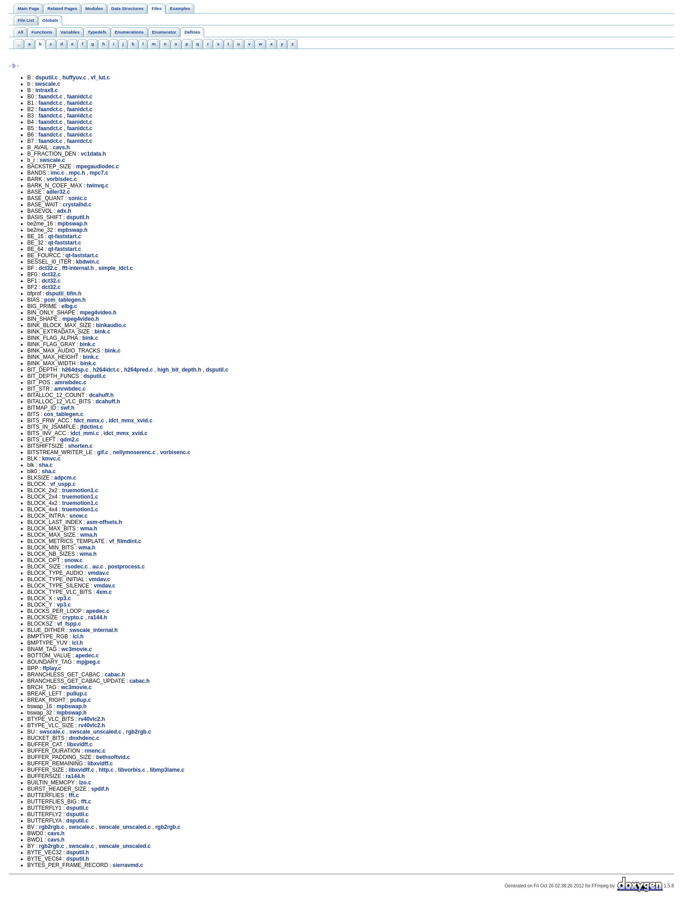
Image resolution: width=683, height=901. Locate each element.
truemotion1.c (80, 490)
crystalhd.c (77, 204)
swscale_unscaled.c (95, 732)
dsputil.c (46, 77)
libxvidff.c (80, 744)
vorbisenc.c (175, 452)
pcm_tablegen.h (64, 300)
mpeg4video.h (98, 312)
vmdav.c (98, 573)
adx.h (64, 211)
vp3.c (64, 598)
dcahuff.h (101, 395)
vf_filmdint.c (125, 541)
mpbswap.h (73, 223)
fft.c (74, 795)
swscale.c (47, 84)
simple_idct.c (115, 268)
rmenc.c (94, 751)
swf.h (67, 408)
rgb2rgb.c (138, 732)
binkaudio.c (111, 325)
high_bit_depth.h (179, 370)
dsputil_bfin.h (64, 293)
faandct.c (51, 96)
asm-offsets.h (104, 522)
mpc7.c (98, 173)
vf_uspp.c (63, 484)
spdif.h (100, 789)
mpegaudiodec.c (97, 166)
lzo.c (85, 782)
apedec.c (97, 611)
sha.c (46, 465)
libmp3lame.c (167, 770)
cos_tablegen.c (64, 414)
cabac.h (115, 674)
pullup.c (76, 693)
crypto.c (73, 617)
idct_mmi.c (84, 433)
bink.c (102, 331)
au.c (97, 566)
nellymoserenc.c (134, 452)
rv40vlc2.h (92, 719)
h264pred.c (138, 370)
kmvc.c (51, 458)
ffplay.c (52, 668)
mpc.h (77, 173)
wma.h (88, 528)
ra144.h (97, 617)
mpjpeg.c (88, 662)
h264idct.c (106, 370)
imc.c (57, 173)
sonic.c (77, 198)
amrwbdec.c (70, 382)
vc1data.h (93, 154)
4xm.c (104, 592)
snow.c (78, 516)
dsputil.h (77, 217)
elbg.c (69, 306)
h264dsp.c (75, 370)
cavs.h (61, 147)
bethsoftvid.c (113, 757)
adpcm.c (65, 478)
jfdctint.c (91, 427)
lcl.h (78, 636)
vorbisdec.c (62, 179)
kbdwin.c (87, 262)
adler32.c (58, 192)
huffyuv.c (74, 77)
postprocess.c (126, 566)
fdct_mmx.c (89, 420)
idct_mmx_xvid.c (130, 420)
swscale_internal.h (93, 630)
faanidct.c (79, 96)
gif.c (102, 452)
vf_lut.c (100, 77)
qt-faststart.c (64, 236)
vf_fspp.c (69, 624)
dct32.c (48, 268)
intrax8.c (46, 90)
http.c (105, 770)
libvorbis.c (131, 770)
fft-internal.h (78, 268)
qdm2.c (69, 439)
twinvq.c (97, 185)
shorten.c (80, 446)
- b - (14, 66)
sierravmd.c (128, 865)
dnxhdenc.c (84, 738)
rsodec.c (76, 566)
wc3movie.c (76, 649)
